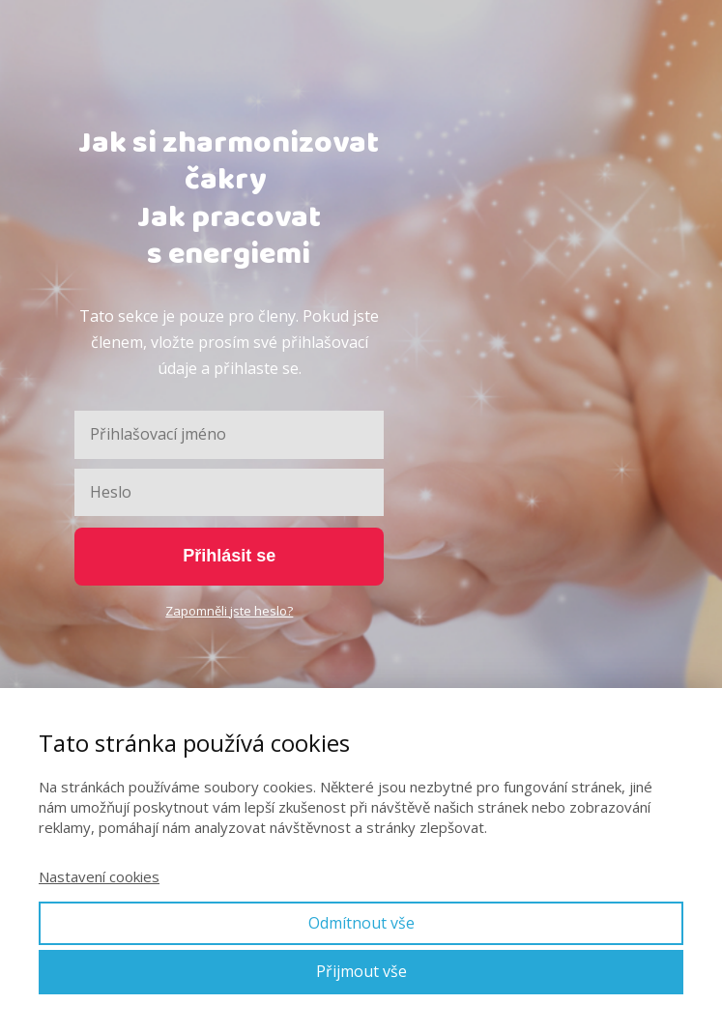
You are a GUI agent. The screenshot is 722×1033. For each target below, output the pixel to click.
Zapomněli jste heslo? (229, 610)
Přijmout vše (361, 971)
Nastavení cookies (99, 876)
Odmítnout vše (361, 922)
